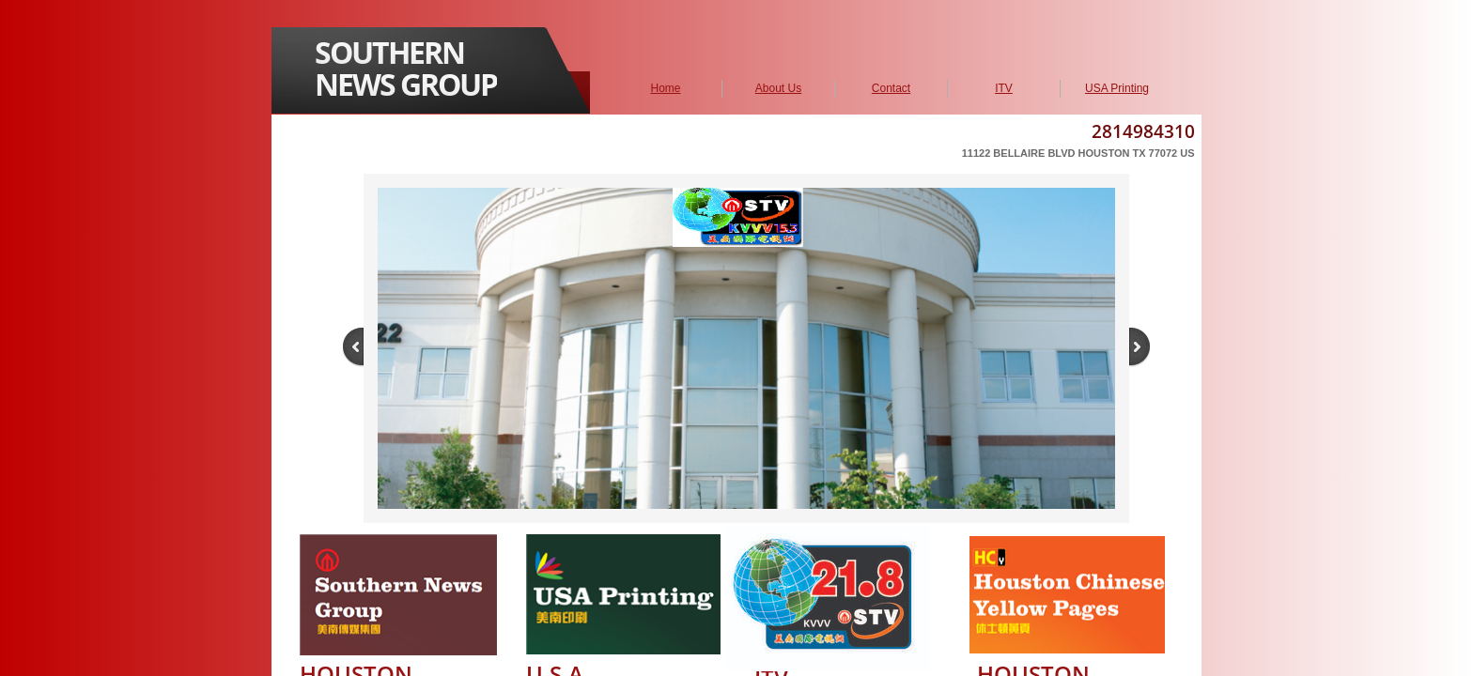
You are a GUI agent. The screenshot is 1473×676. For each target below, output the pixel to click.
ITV (1004, 88)
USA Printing (1117, 88)
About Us (778, 88)
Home (665, 88)
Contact (891, 88)
